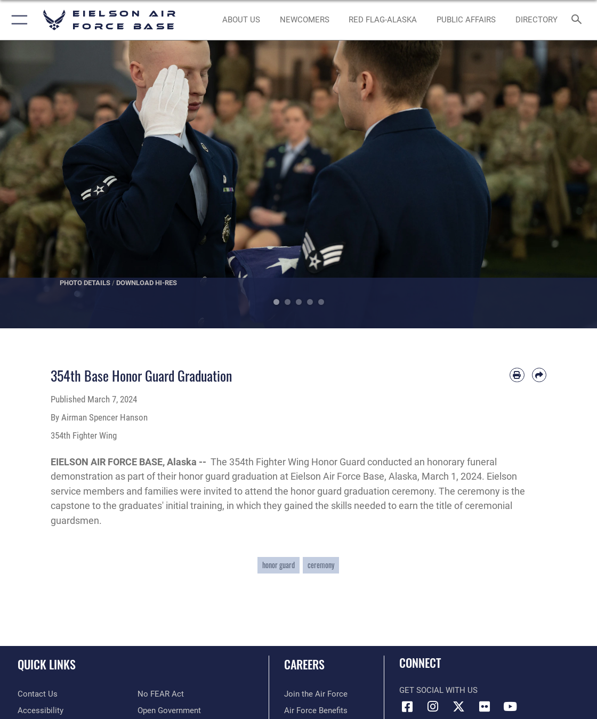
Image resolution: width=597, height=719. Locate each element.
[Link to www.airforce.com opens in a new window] (316, 694)
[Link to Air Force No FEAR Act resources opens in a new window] (161, 694)
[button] (17, 20)
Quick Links (47, 664)
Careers (304, 664)
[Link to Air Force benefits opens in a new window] (316, 710)
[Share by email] (539, 375)
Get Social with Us (438, 690)
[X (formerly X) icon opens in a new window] (458, 707)
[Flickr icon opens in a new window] (485, 707)
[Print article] (517, 375)
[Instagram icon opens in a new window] (433, 707)
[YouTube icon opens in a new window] (510, 707)
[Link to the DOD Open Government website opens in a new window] (169, 710)
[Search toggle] (578, 20)
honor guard (278, 565)
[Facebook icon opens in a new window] (407, 707)
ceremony (321, 565)
